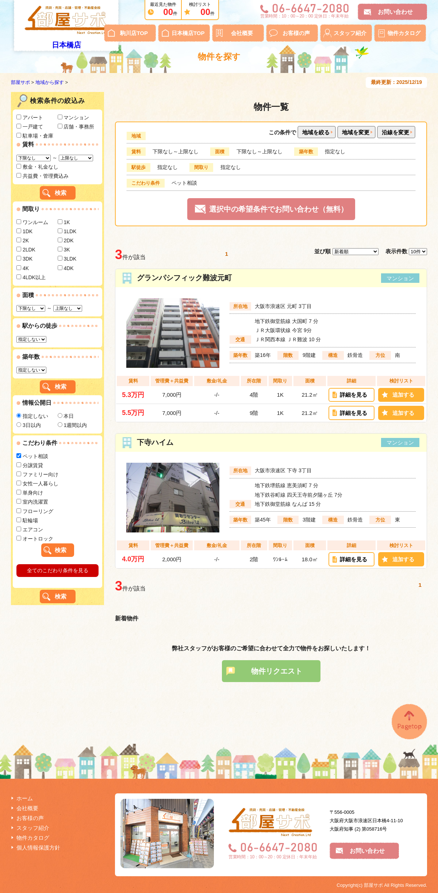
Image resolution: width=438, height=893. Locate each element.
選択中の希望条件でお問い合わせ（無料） (278, 209)
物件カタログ (404, 33)
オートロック (34, 539)
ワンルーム (32, 222)
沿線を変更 (395, 132)
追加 (403, 395)
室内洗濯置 (32, 502)
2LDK (25, 250)
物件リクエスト (276, 671)
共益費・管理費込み (42, 176)
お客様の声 (296, 33)
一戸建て (29, 127)
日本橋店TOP (188, 33)
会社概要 (242, 33)
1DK (24, 231)
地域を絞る (316, 132)
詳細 (353, 395)
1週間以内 (72, 425)
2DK (66, 240)
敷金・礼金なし (37, 167)
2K (22, 240)
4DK (66, 268)
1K (64, 222)
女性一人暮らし (37, 483)
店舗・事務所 (76, 127)
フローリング (34, 511)
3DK (24, 259)
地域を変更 (355, 132)
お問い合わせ (395, 12)
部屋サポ (20, 82)
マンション (73, 117)
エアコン (29, 529)
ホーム (24, 798)
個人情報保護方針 (38, 847)
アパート (29, 117)
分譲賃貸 (29, 465)
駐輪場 (27, 520)
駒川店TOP (134, 33)
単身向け (29, 493)
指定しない (32, 416)
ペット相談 (32, 456)
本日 (66, 416)
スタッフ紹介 (350, 33)
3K (64, 250)
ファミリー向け (37, 474)
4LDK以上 (31, 277)
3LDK (67, 259)
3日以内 (28, 425)
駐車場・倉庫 (34, 136)
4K (22, 268)
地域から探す (49, 82)
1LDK (67, 231)
